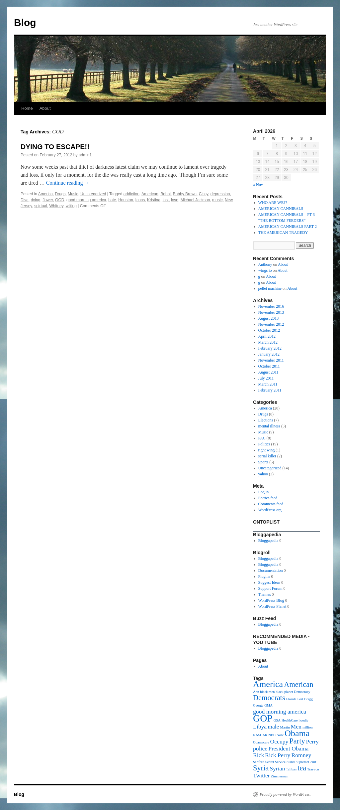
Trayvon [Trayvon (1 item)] (313, 769)
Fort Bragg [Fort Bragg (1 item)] (305, 699)
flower (47, 200)
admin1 (85, 155)
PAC (262, 438)
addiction (131, 194)
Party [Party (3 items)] (297, 741)
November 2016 (271, 306)
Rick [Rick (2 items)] (258, 755)
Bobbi (165, 194)
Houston (125, 200)
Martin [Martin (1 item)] (285, 727)
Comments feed (271, 504)
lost (166, 200)
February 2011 (270, 390)
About (45, 108)
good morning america (86, 200)
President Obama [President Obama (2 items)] (288, 748)
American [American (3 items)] (298, 684)
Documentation (270, 570)
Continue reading (68, 183)
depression (220, 194)
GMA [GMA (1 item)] (268, 705)
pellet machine (270, 288)
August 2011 (268, 372)
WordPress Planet (272, 606)
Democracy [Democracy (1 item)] (302, 692)
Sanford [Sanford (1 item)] (258, 762)
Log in (263, 492)
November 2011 (271, 360)
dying (36, 200)
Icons (140, 200)
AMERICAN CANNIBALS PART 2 (287, 226)
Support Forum (270, 588)
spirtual (40, 206)
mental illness (269, 426)
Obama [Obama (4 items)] (297, 733)
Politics (264, 444)
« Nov (258, 184)
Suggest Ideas (269, 582)
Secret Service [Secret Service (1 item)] (275, 762)
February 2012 (270, 348)
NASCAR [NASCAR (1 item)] (260, 735)
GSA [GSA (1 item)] (277, 720)
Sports (263, 462)
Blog (25, 22)
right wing (266, 450)
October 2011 (269, 366)
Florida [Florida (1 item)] (291, 699)
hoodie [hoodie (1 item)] (303, 720)
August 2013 (268, 318)
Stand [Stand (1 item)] (291, 762)
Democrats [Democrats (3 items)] (269, 698)
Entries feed (268, 498)
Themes (264, 594)
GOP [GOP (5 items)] (263, 718)
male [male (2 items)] (273, 726)
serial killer (267, 456)
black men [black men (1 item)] (267, 692)
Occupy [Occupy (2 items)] (279, 741)
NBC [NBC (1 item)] (272, 735)
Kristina (153, 200)
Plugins (264, 576)
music (217, 200)
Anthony (265, 264)
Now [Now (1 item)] (280, 735)
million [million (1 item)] (307, 727)
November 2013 (271, 312)
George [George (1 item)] (258, 705)
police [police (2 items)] (260, 748)
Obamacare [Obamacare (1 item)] (261, 742)
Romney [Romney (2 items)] (301, 755)
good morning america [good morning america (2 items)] (279, 711)
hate (112, 200)
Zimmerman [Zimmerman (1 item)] (280, 776)
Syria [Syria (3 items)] (261, 768)
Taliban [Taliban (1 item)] (291, 769)
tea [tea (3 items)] (302, 768)
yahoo (263, 474)
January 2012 (269, 354)
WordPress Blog (271, 600)
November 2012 (271, 324)
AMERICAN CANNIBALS (280, 208)
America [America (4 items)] (268, 684)
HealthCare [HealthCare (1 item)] (290, 720)
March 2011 (268, 384)
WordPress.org (270, 510)
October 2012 (269, 330)
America (45, 194)
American (149, 194)
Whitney (56, 206)
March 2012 (268, 342)
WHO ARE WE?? (272, 202)
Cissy (203, 194)
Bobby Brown (185, 194)
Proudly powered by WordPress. (285, 794)
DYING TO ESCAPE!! (55, 146)
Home (27, 108)
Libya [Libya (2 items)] (260, 726)
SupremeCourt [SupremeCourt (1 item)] (306, 762)
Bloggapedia (268, 540)
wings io (265, 270)
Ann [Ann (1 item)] (256, 692)
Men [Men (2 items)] (296, 726)
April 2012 (267, 336)
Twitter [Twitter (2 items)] (261, 775)
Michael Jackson (195, 200)
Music (73, 194)
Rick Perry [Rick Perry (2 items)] (277, 755)
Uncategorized (93, 194)
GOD (59, 200)
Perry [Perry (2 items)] (312, 741)
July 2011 (266, 378)
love (174, 200)
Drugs (60, 194)
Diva (25, 200)
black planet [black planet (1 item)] (284, 692)
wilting (71, 206)
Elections (265, 420)
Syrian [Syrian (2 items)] (277, 768)
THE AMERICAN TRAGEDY (283, 232)
